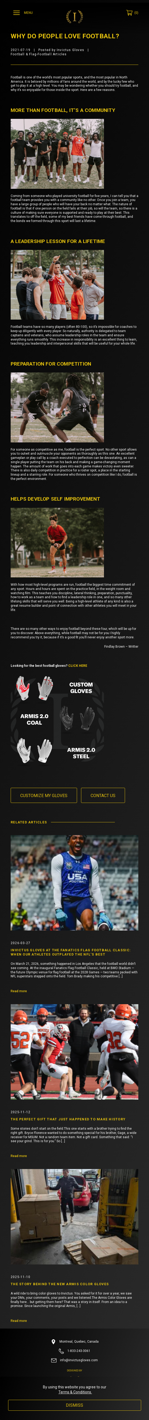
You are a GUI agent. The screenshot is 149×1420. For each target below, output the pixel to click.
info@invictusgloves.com (74, 1360)
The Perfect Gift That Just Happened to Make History (68, 1119)
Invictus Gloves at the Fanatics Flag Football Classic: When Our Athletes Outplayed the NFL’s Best (71, 952)
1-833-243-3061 (74, 1351)
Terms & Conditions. (75, 1392)
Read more (19, 991)
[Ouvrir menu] (24, 13)
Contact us (103, 795)
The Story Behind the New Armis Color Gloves (60, 1284)
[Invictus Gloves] (75, 17)
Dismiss (74, 1405)
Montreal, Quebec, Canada (75, 1341)
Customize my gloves (43, 795)
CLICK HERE (77, 666)
